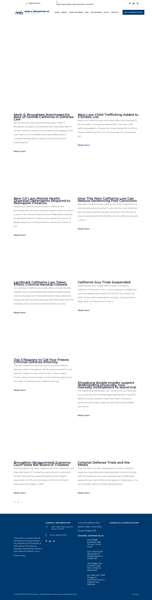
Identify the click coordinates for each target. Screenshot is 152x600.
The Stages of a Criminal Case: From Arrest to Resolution (92, 566)
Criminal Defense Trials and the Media (104, 463)
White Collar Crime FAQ (89, 527)
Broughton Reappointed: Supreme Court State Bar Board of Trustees (42, 463)
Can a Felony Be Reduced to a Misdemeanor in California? (92, 555)
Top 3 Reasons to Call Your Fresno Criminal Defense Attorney (41, 361)
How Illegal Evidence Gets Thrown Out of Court (92, 543)
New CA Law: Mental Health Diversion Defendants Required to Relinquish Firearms (42, 200)
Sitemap (135, 594)
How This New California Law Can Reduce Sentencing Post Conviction (107, 199)
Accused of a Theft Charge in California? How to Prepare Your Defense (92, 580)
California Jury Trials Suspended (104, 282)
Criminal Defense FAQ (89, 523)
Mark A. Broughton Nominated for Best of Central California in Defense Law (44, 117)
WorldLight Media (70, 594)
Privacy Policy (20, 556)
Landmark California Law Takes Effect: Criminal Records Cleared (40, 283)
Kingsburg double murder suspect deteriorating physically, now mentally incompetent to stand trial (107, 385)
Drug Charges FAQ (87, 530)
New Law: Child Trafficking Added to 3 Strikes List (108, 116)
